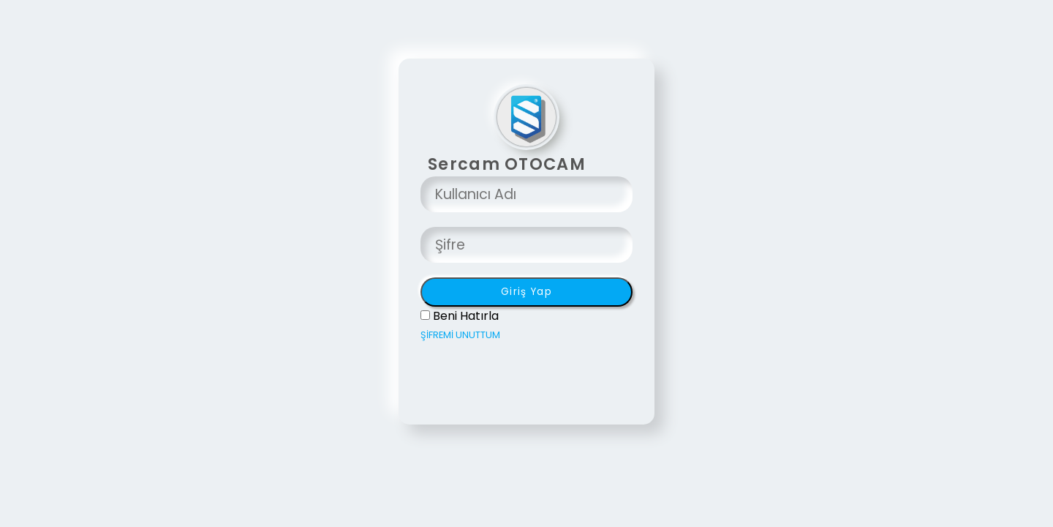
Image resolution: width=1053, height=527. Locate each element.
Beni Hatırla (466, 315)
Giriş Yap (526, 292)
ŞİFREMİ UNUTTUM (460, 335)
